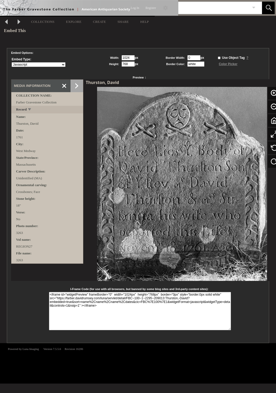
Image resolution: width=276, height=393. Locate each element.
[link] (254, 8)
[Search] (214, 7)
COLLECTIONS (42, 22)
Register (150, 8)
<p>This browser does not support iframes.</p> (138, 362)
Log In (135, 8)
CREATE (99, 22)
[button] (268, 8)
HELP (144, 22)
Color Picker (228, 64)
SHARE (123, 22)
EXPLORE (74, 22)
